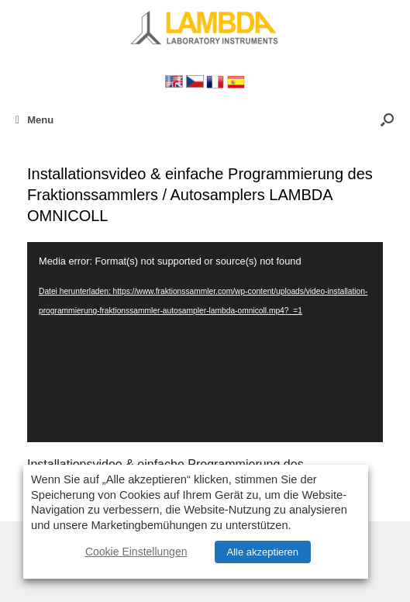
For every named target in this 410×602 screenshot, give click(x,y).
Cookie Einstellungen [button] (136, 551)
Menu (34, 120)
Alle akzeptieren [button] (263, 552)
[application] (205, 342)
